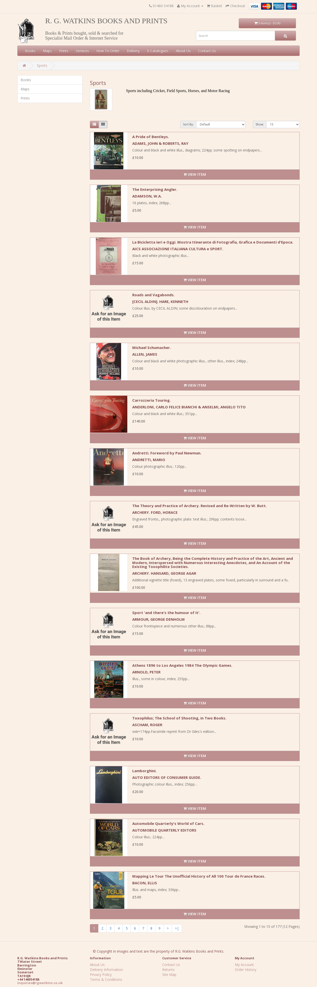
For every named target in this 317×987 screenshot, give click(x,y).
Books (30, 50)
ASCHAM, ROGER (147, 724)
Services (82, 50)
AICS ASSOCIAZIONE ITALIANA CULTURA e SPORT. (177, 248)
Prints (63, 50)
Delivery (133, 50)
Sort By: (188, 124)
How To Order (107, 50)
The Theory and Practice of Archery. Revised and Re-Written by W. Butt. (199, 505)
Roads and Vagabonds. (153, 294)
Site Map (169, 974)
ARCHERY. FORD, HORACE (155, 512)
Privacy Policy (101, 974)
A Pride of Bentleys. (150, 136)
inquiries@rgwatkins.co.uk (40, 983)
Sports (42, 65)
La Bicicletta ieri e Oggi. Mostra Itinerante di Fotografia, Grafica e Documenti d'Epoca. (212, 242)
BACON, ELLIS (144, 882)
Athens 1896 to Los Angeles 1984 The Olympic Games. (182, 665)
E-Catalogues (157, 50)
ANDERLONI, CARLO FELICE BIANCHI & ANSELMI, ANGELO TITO (189, 406)
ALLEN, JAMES (144, 354)
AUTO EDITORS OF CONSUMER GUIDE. (166, 777)
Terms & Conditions (106, 979)
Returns (168, 969)
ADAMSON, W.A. (147, 196)
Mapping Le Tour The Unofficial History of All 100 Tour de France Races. (198, 876)
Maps (47, 50)
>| (177, 928)
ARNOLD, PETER (146, 671)
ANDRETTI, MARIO (148, 459)
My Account (244, 964)
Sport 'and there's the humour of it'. (166, 612)
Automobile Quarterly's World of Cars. (168, 823)
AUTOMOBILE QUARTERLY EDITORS (164, 830)
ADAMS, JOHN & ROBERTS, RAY (160, 143)
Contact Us (207, 50)
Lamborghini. (144, 770)
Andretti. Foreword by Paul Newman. (166, 452)
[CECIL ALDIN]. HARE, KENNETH (160, 301)
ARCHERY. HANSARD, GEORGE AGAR (164, 573)
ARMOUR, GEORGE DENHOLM (158, 619)
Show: (260, 124)
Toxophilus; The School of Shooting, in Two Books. (179, 718)
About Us (183, 50)
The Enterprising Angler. (154, 189)
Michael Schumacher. (151, 347)
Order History (245, 969)
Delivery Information (106, 969)
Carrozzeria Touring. (151, 400)
